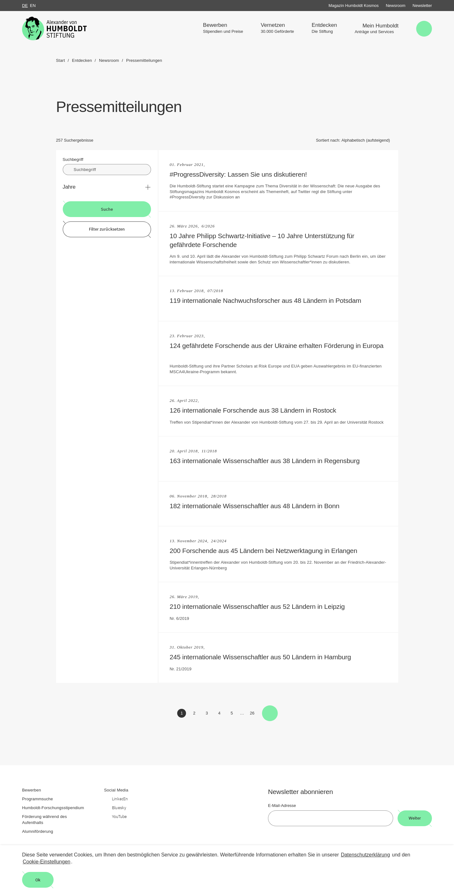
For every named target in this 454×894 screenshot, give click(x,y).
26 (253, 714)
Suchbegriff (73, 159)
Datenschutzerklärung (365, 854)
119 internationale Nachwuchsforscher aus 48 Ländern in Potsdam (269, 300)
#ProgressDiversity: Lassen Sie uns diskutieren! (241, 174)
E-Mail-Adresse (282, 805)
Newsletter (422, 5)
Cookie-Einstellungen (46, 861)
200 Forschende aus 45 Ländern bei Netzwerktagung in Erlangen (267, 550)
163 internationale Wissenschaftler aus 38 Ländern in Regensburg (268, 460)
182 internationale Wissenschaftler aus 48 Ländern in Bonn (258, 505)
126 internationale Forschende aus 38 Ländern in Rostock (256, 410)
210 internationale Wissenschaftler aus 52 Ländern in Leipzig (260, 606)
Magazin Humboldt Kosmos (354, 5)
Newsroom (395, 5)
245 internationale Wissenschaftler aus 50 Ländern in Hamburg (264, 657)
